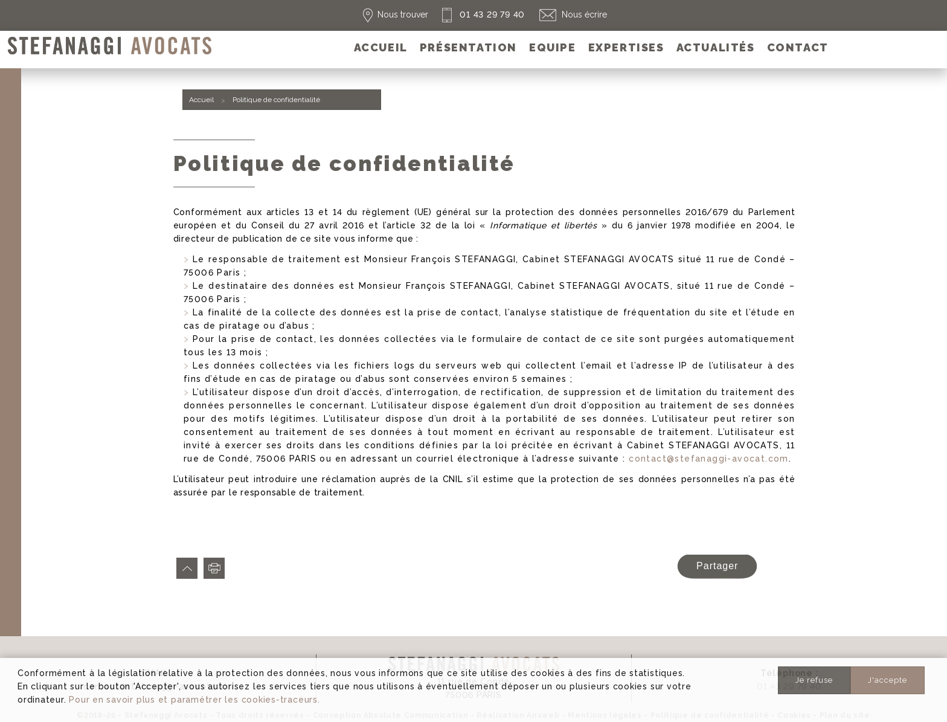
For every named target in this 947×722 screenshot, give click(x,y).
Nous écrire (584, 14)
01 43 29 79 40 (491, 14)
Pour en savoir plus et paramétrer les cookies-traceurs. (194, 699)
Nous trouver (402, 14)
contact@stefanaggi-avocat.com (709, 458)
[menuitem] (381, 47)
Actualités (715, 47)
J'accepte (887, 680)
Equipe (552, 47)
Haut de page (187, 568)
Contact (798, 47)
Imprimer (214, 568)
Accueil (381, 47)
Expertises (626, 47)
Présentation (468, 47)
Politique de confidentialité (276, 99)
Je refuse (814, 680)
